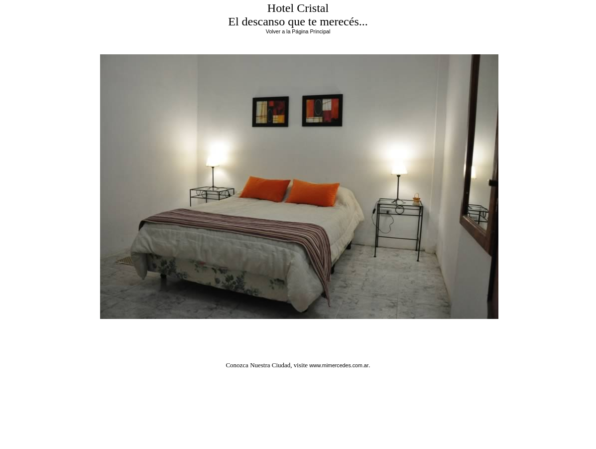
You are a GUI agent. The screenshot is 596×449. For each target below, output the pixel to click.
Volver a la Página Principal (298, 31)
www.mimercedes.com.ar (338, 365)
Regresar (299, 331)
